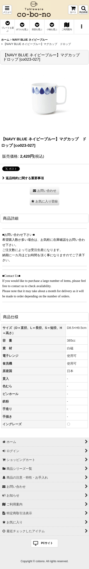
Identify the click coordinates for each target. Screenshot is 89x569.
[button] (7, 9)
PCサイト (47, 543)
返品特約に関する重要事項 (23, 178)
